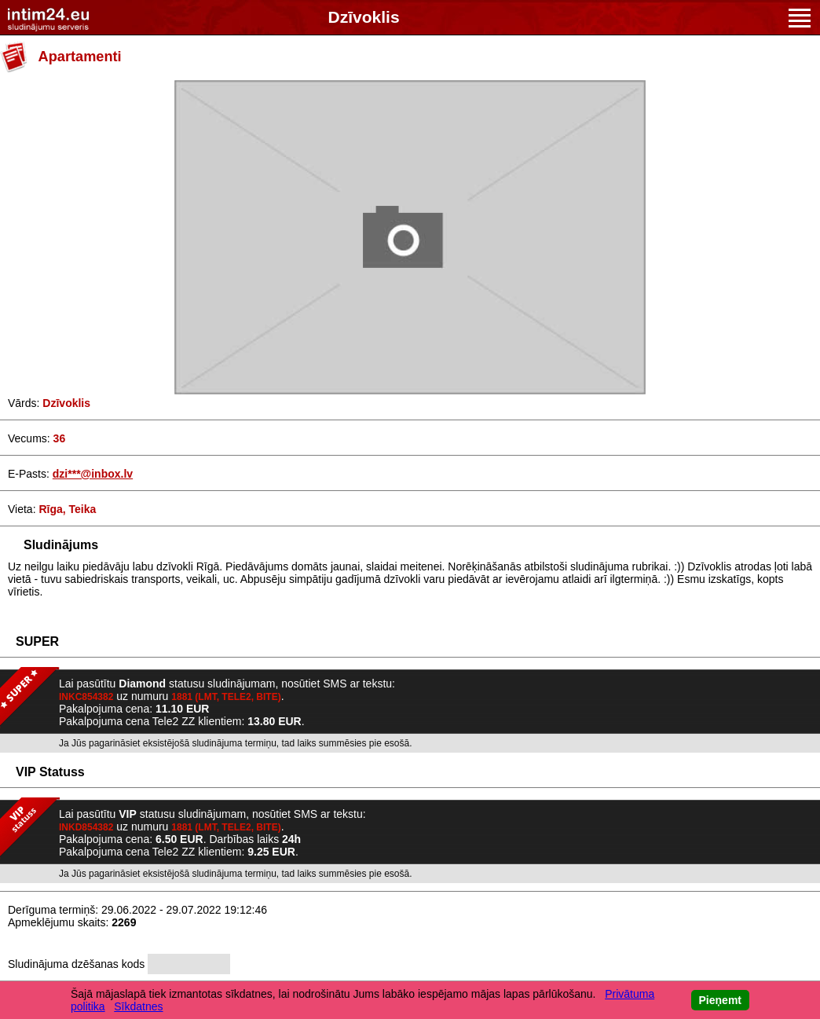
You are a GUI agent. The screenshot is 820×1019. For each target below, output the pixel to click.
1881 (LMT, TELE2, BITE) (225, 696)
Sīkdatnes (138, 1006)
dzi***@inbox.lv (93, 473)
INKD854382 (86, 827)
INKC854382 (86, 696)
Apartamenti (80, 56)
